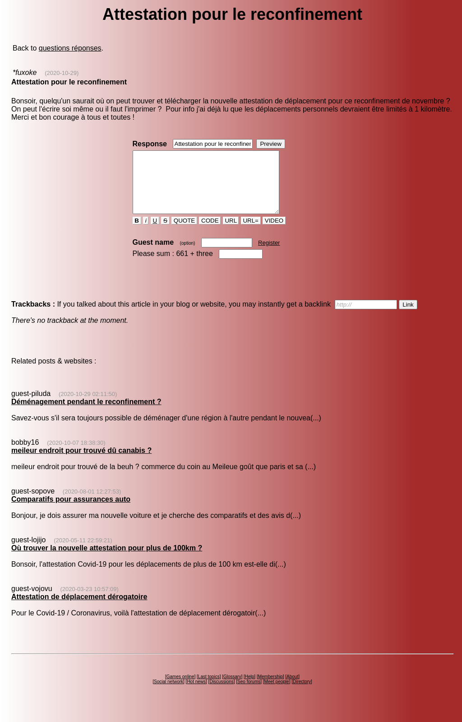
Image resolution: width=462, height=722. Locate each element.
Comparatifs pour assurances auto (70, 511)
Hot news (196, 693)
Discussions (221, 693)
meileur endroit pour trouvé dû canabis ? (81, 462)
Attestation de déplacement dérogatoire (79, 609)
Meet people (276, 693)
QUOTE (184, 232)
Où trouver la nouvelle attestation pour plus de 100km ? (106, 560)
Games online (180, 688)
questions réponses (70, 48)
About (292, 688)
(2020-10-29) (62, 73)
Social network (168, 693)
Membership (270, 688)
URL (231, 232)
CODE (209, 232)
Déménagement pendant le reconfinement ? (86, 414)
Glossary (232, 688)
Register (269, 255)
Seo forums (248, 693)
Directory (302, 693)
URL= (250, 232)
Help (249, 688)
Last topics (209, 688)
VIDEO (274, 232)
